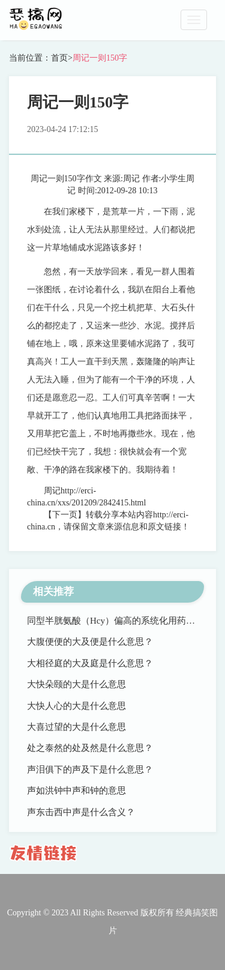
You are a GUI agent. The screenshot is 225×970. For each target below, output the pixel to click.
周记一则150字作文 (66, 178)
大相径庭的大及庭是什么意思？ (90, 663)
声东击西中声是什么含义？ (81, 812)
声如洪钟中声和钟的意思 (76, 790)
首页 (59, 57)
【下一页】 (65, 514)
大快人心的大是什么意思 (76, 706)
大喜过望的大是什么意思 (76, 727)
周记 (131, 178)
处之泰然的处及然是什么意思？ (90, 748)
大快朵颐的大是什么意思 (76, 684)
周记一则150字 (100, 57)
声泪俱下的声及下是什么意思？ (90, 769)
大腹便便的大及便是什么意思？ (90, 641)
